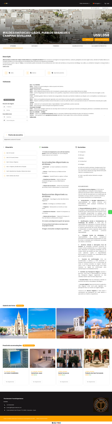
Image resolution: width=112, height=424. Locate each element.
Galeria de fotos (77, 46)
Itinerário (56, 46)
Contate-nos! (75, 39)
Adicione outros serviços (101, 39)
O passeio (13, 46)
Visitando (34, 46)
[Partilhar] (8, 39)
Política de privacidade (41, 418)
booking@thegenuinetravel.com (14, 407)
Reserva (88, 39)
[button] (6, 66)
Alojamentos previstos (99, 46)
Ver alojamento (10, 382)
